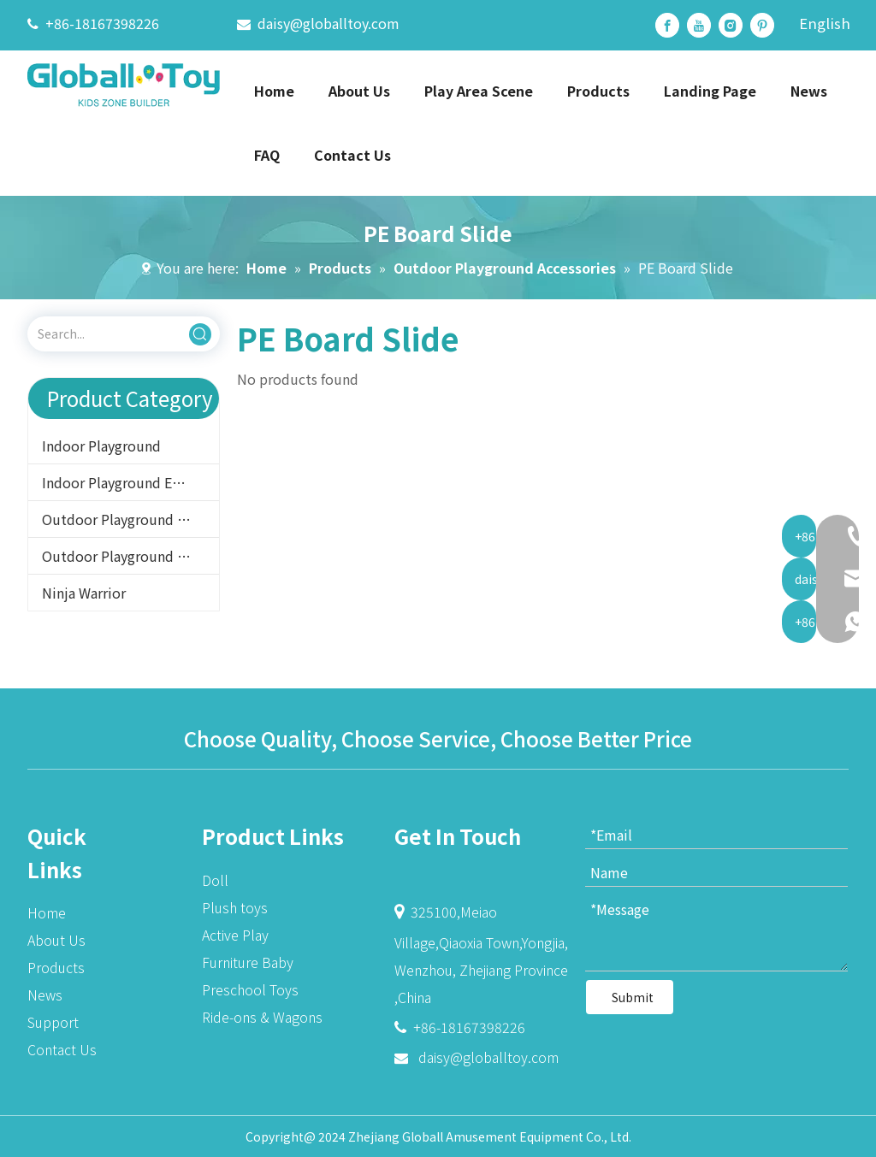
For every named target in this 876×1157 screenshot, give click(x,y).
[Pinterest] (762, 25)
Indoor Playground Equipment (130, 482)
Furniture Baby (247, 962)
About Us (56, 940)
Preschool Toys (250, 989)
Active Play (235, 934)
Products (56, 967)
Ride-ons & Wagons (262, 1016)
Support (53, 1022)
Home (46, 912)
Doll (215, 880)
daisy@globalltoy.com (328, 23)
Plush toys (235, 907)
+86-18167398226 (102, 23)
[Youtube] (699, 25)
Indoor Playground (101, 445)
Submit (633, 997)
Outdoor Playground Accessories (130, 556)
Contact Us (62, 1049)
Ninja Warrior (84, 592)
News (44, 994)
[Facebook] (667, 25)
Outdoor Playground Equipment (130, 519)
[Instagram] (731, 25)
